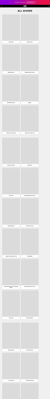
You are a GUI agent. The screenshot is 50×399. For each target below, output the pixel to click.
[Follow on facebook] (18, 396)
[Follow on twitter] (23, 396)
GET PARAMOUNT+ (30, 2)
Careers (12, 391)
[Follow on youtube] (29, 396)
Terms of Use (17, 391)
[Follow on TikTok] (26, 396)
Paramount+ (5, 391)
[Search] (48, 6)
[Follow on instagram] (21, 396)
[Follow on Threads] (32, 396)
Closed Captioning (44, 391)
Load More (25, 378)
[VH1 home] (25, 6)
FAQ (9, 391)
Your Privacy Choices (29, 391)
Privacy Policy (23, 391)
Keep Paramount (24, 393)
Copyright (19, 393)
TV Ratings (30, 393)
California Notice (36, 391)
